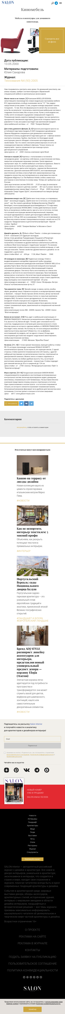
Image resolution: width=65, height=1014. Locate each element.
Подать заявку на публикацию (32, 957)
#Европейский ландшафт (33, 621)
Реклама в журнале (32, 943)
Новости (32, 815)
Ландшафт (32, 822)
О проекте (32, 929)
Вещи (32, 829)
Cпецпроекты (32, 852)
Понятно (32, 1009)
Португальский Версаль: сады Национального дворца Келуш (28, 584)
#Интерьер (23, 551)
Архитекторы (32, 825)
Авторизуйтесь (22, 427)
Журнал (32, 849)
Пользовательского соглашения (18, 754)
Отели (32, 842)
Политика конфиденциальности (32, 970)
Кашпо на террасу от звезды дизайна (31, 479)
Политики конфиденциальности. (48, 1004)
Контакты (32, 950)
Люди (32, 832)
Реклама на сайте (32, 936)
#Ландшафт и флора (30, 618)
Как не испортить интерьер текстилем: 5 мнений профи (32, 532)
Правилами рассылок (14, 756)
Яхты (32, 839)
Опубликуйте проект (32, 859)
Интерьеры (32, 819)
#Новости (23, 500)
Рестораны (32, 845)
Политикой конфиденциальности (42, 754)
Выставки (32, 835)
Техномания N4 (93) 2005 (21, 80)
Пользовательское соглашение (32, 963)
